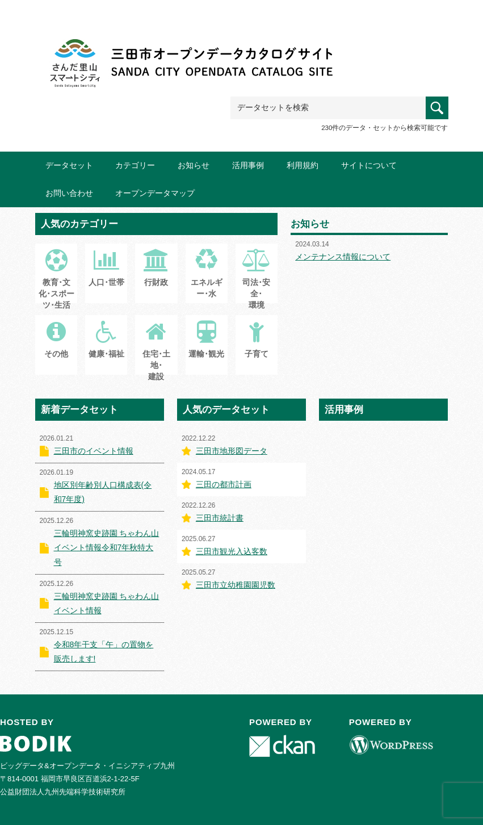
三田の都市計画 (223, 484)
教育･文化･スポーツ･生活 (56, 285)
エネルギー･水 (206, 279)
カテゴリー (135, 165)
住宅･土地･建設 (156, 356)
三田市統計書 (219, 517)
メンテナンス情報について (342, 256)
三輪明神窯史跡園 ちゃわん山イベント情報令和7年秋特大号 (106, 547)
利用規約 (302, 165)
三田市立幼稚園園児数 (235, 584)
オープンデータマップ (155, 193)
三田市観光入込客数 (231, 551)
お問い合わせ (69, 193)
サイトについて (369, 165)
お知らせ (193, 165)
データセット (69, 165)
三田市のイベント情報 (93, 450)
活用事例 (248, 165)
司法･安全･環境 (256, 285)
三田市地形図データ (231, 450)
